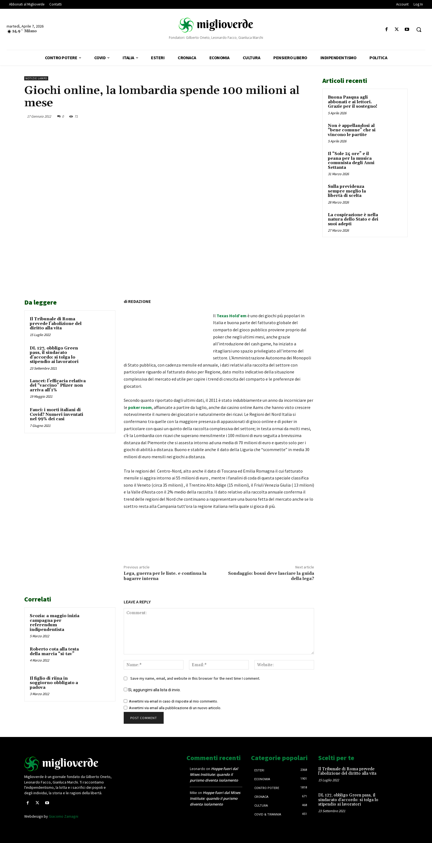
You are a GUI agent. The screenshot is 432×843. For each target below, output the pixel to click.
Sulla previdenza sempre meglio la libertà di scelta (347, 191)
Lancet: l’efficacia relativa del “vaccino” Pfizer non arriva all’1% (58, 385)
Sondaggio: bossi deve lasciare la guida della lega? (271, 576)
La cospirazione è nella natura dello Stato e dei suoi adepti (353, 219)
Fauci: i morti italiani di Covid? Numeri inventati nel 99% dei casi (56, 414)
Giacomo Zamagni (63, 816)
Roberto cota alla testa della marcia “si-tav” (54, 652)
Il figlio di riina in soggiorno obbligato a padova (54, 683)
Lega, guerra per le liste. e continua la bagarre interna (165, 576)
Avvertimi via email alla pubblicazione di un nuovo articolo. (175, 708)
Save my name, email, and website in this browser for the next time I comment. (195, 678)
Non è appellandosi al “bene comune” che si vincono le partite (352, 130)
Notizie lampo (36, 78)
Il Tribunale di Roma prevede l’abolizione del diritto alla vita (56, 323)
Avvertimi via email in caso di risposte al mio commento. (173, 701)
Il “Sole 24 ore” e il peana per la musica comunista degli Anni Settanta (351, 160)
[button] (418, 29)
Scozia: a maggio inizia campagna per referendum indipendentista (54, 622)
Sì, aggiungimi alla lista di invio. (152, 690)
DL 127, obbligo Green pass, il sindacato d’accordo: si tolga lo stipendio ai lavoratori (54, 355)
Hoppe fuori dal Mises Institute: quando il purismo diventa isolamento (214, 774)
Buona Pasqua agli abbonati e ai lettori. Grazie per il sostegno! (352, 102)
